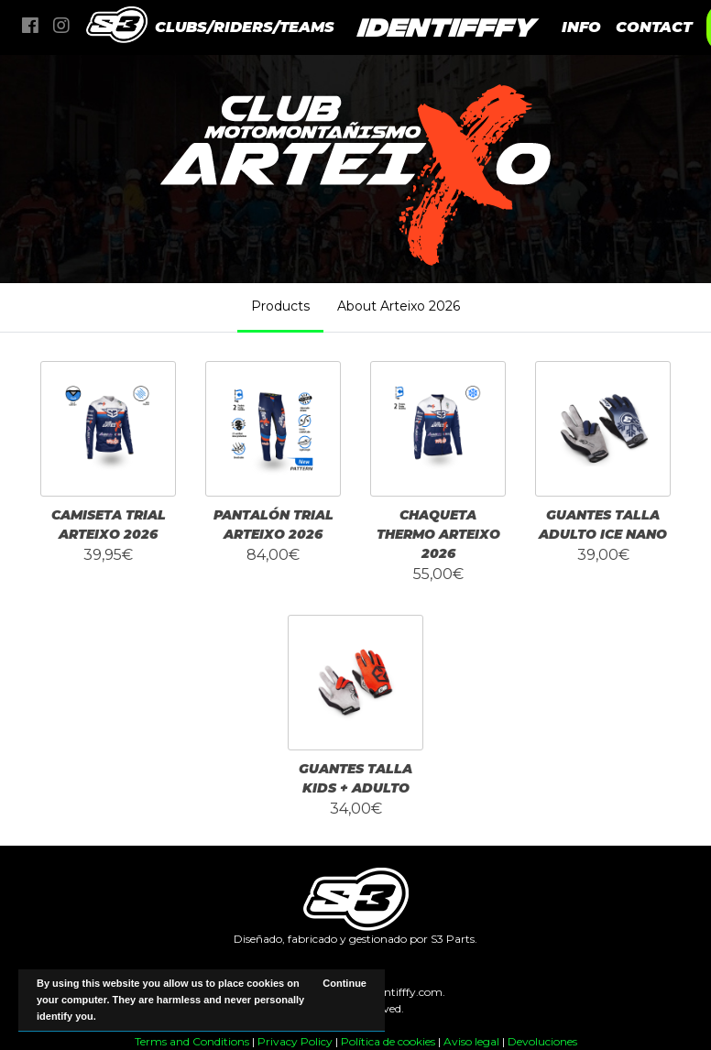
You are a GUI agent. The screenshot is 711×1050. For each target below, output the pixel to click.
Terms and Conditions (192, 1041)
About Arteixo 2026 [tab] (398, 306)
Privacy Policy (295, 1041)
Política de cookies (388, 1041)
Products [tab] (280, 306)
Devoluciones (542, 1041)
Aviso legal (471, 1041)
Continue (344, 983)
